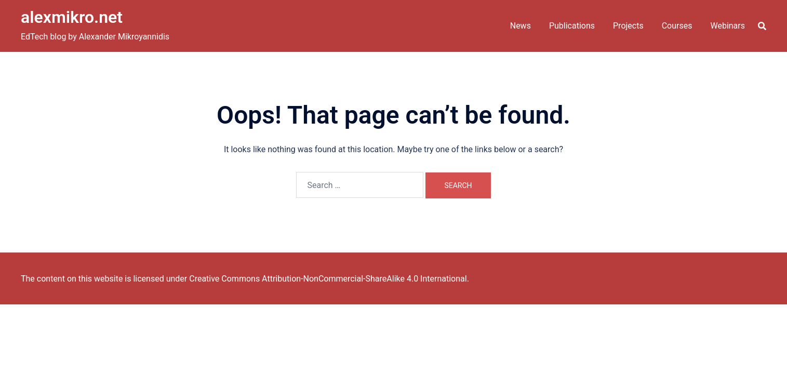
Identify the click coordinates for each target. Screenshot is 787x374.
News (520, 26)
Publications (572, 26)
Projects (628, 26)
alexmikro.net (72, 17)
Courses (677, 26)
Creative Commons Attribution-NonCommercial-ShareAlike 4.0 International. (329, 279)
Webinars (727, 26)
